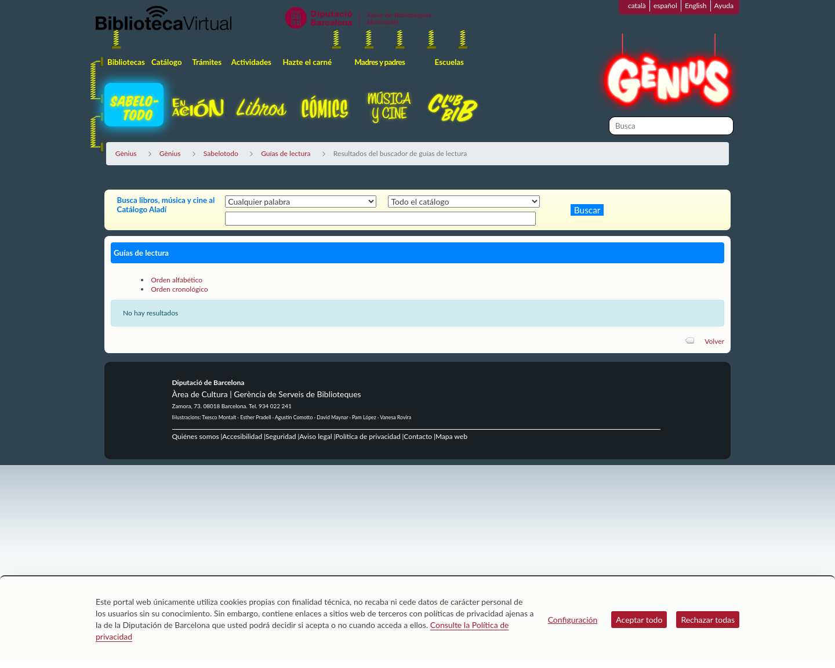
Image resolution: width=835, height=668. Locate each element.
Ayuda (724, 5)
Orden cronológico (179, 289)
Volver (714, 341)
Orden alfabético (176, 279)
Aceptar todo (639, 620)
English (696, 5)
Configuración (573, 620)
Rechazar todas (708, 620)
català (637, 5)
